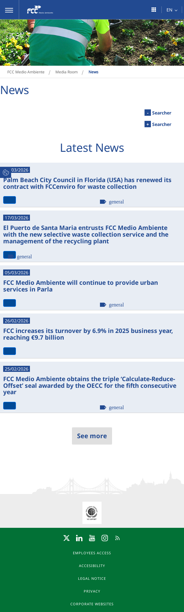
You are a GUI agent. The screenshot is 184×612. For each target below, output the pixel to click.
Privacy (92, 591)
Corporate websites (92, 603)
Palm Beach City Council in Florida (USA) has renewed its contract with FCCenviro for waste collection (87, 183)
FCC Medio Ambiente (26, 72)
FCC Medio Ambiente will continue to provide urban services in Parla (80, 285)
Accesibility (92, 565)
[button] (9, 9)
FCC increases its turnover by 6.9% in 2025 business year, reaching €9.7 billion (88, 334)
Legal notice (92, 578)
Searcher (158, 112)
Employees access (92, 552)
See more (92, 435)
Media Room (66, 72)
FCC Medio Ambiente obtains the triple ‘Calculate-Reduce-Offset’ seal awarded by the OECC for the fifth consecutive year (89, 385)
